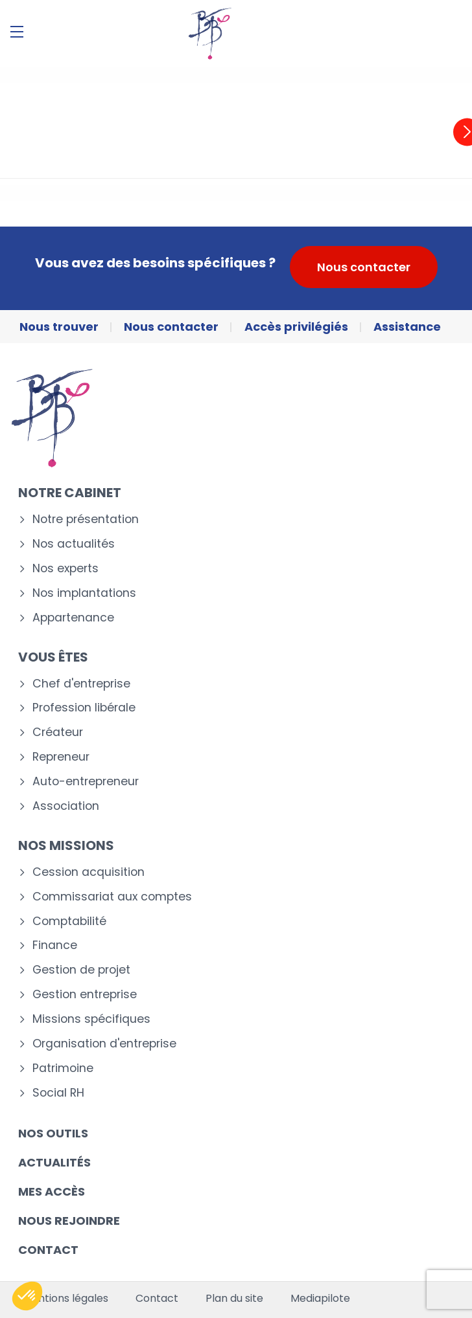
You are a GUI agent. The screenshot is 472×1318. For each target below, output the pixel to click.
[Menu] (16, 32)
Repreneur (60, 757)
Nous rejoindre (69, 1220)
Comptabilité (69, 921)
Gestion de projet (81, 970)
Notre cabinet (69, 493)
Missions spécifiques (91, 1019)
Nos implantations (84, 593)
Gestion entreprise (84, 994)
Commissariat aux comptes (112, 896)
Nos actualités (73, 544)
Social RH (58, 1093)
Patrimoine (62, 1068)
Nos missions (66, 845)
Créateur (57, 732)
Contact (48, 1250)
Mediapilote (320, 1298)
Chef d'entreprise (81, 683)
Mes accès (51, 1191)
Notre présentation (85, 519)
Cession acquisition (88, 872)
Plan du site (234, 1298)
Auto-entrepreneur (85, 781)
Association (65, 806)
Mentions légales (65, 1298)
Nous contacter (363, 267)
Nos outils (53, 1133)
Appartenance (73, 617)
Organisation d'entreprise (104, 1043)
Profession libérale (84, 707)
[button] (27, 1296)
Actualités (54, 1162)
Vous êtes (53, 657)
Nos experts (65, 568)
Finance (54, 945)
